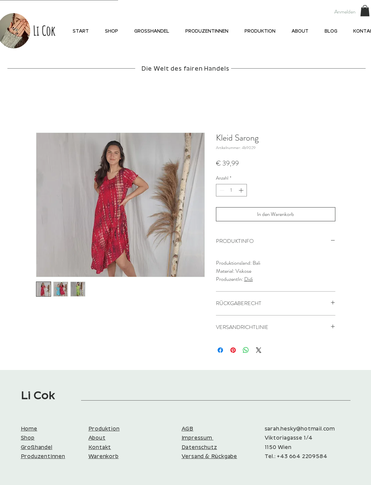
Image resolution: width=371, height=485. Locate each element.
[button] (365, 10)
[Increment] (241, 190)
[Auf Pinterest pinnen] (233, 350)
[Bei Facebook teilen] (220, 350)
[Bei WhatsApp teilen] (246, 350)
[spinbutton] (231, 190)
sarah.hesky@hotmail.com (300, 429)
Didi (248, 279)
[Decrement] (221, 190)
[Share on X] (259, 350)
